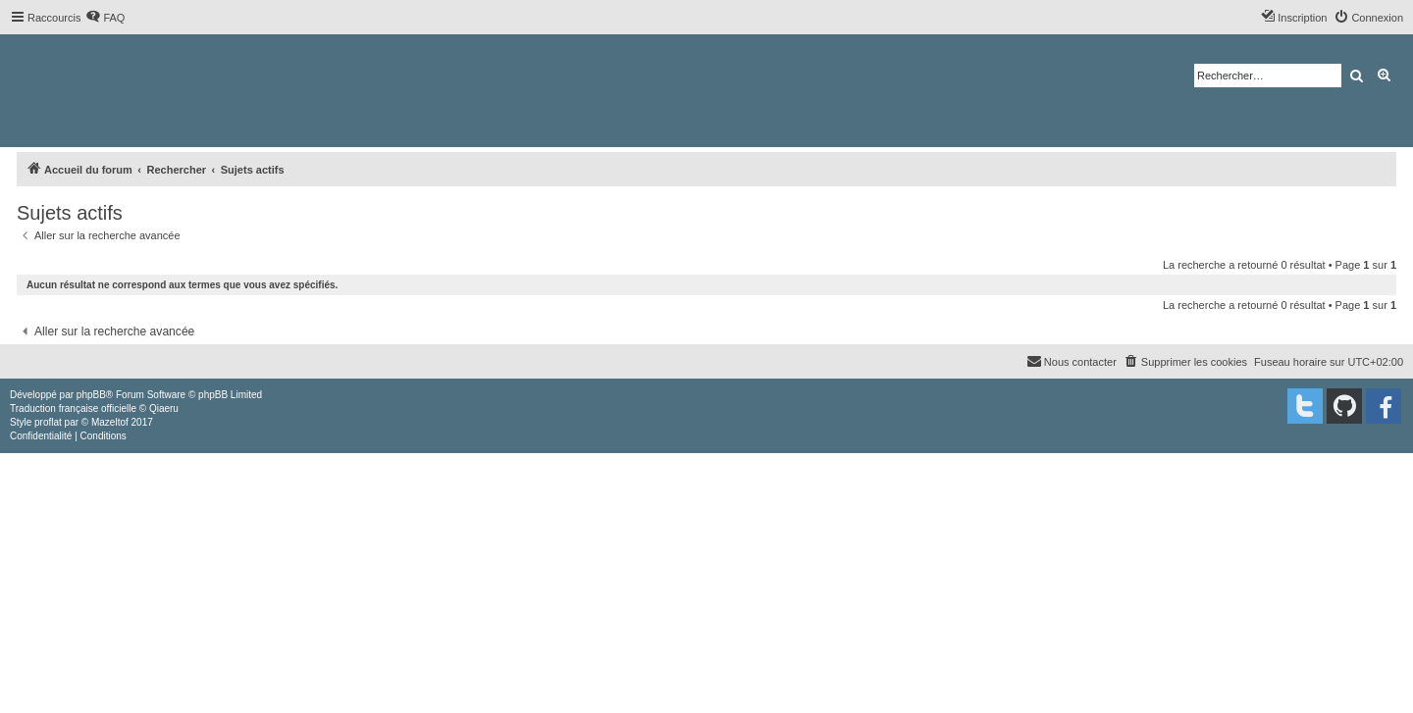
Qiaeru (164, 408)
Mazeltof (110, 422)
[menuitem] (105, 17)
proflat (48, 422)
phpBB (91, 394)
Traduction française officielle (73, 408)
